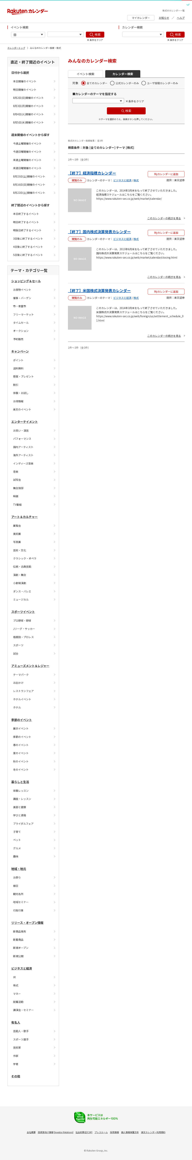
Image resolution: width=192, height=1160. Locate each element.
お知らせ (164, 18)
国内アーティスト (23, 447)
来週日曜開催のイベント (27, 168)
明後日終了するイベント (27, 230)
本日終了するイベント (26, 214)
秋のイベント (21, 761)
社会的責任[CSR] (84, 1132)
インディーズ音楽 (23, 463)
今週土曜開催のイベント (27, 143)
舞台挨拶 (18, 488)
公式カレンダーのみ (127, 83)
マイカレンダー (141, 18)
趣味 (15, 856)
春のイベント (21, 745)
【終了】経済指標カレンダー (92, 173)
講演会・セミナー (23, 1010)
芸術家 (17, 1047)
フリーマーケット (23, 314)
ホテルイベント (22, 699)
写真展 (17, 542)
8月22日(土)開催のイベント (29, 193)
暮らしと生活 (20, 782)
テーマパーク (21, 674)
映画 (15, 496)
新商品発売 (19, 931)
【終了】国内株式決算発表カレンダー (99, 231)
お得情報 (18, 401)
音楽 (15, 471)
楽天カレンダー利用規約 (153, 1132)
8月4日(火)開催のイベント (28, 114)
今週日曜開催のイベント (27, 151)
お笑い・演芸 (21, 430)
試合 (15, 653)
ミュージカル (21, 599)
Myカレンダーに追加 (166, 174)
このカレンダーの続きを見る (164, 218)
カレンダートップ (16, 47)
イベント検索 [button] (85, 74)
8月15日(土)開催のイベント (29, 176)
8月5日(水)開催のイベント (28, 122)
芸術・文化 (19, 550)
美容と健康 (19, 807)
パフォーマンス (22, 438)
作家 (15, 1056)
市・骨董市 (19, 306)
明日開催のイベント (24, 89)
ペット (17, 840)
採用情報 (114, 1132)
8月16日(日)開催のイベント (29, 184)
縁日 (15, 886)
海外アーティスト (23, 455)
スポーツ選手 (21, 1039)
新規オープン (20, 948)
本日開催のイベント (24, 81)
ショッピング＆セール (26, 281)
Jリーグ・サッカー (24, 629)
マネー (17, 993)
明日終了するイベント (26, 222)
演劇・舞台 (19, 575)
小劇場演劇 (19, 583)
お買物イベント (22, 289)
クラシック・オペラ (24, 558)
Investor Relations (64, 1132)
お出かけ (18, 683)
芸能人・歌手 (21, 1031)
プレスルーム (101, 1132)
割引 (15, 385)
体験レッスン (21, 790)
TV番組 (17, 504)
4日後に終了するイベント (28, 247)
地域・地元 (18, 868)
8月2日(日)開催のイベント (28, 98)
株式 (15, 985)
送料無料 (18, 368)
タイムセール (21, 322)
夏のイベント (21, 753)
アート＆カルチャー (24, 516)
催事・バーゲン (22, 298)
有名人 (15, 1022)
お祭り (17, 877)
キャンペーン (20, 351)
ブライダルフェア (23, 823)
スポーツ (18, 645)
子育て (17, 832)
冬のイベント (21, 769)
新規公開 (18, 956)
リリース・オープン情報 (27, 922)
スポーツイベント (23, 611)
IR (14, 977)
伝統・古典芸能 (22, 566)
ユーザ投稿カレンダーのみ (162, 83)
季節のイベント (21, 720)
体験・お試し (21, 393)
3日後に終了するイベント (28, 238)
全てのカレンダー (97, 83)
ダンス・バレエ (22, 591)
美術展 (17, 534)
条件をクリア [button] (136, 101)
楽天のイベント (22, 409)
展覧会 (17, 525)
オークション (21, 331)
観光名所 (18, 894)
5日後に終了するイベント (28, 255)
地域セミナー (21, 902)
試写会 (17, 480)
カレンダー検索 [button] (122, 74)
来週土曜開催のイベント (27, 160)
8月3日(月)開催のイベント (28, 106)
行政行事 (18, 910)
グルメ (17, 848)
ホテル (17, 707)
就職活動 (18, 1002)
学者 (15, 1064)
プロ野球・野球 (22, 620)
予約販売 (18, 339)
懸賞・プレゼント (23, 376)
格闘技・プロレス (23, 637)
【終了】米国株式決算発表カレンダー (99, 290)
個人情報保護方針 (130, 1132)
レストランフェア (23, 691)
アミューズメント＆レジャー (30, 665)
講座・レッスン (22, 799)
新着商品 (18, 939)
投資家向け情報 (45, 1132)
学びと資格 (19, 815)
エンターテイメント (24, 421)
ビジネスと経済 (21, 968)
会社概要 (31, 1132)
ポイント (18, 360)
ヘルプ (181, 18)
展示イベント (21, 728)
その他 (15, 1076)
